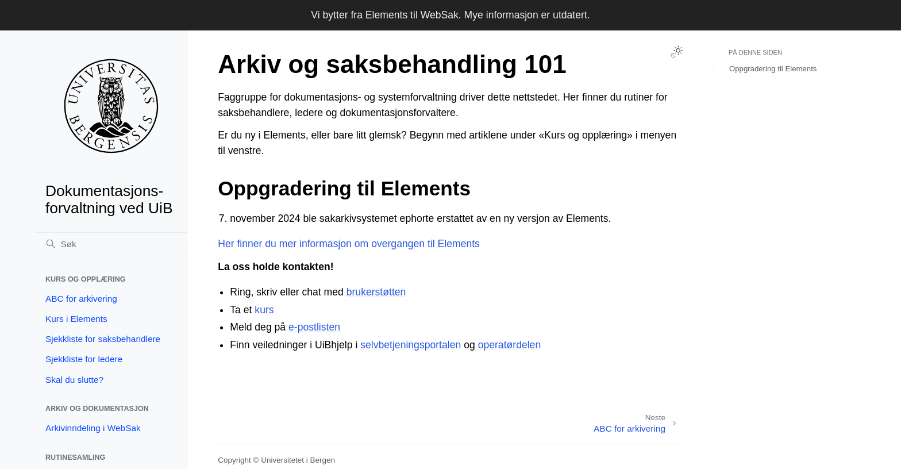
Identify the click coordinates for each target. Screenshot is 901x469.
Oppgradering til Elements (773, 68)
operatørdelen (509, 345)
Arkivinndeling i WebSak (93, 428)
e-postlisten (314, 327)
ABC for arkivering (81, 298)
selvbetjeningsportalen (410, 345)
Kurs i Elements (76, 319)
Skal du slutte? (74, 380)
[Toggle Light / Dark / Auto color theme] (677, 51)
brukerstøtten (376, 292)
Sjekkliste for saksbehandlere (102, 339)
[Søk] (111, 243)
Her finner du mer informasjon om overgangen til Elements (349, 243)
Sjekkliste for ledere (83, 359)
